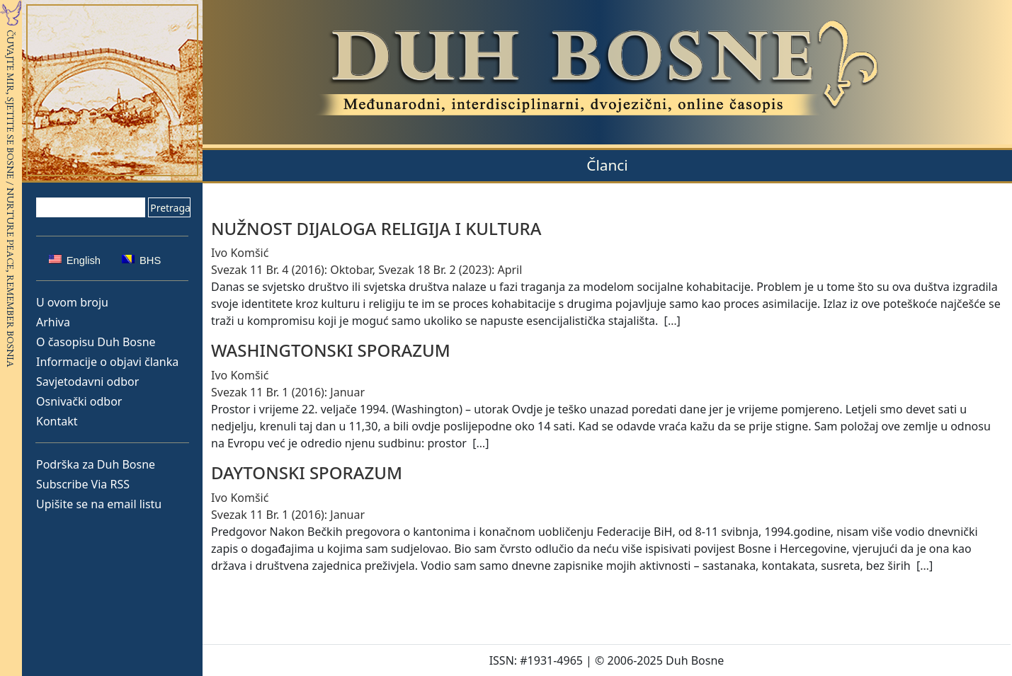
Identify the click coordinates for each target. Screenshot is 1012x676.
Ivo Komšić (239, 252)
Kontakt (57, 421)
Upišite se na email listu (98, 504)
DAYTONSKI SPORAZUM (306, 472)
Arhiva (53, 322)
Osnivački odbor (79, 401)
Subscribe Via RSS (83, 484)
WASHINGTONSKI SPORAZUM (330, 350)
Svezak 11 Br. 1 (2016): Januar (288, 392)
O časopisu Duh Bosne (96, 342)
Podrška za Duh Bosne (95, 464)
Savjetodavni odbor (87, 381)
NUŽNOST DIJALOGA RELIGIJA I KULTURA (376, 228)
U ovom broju (72, 302)
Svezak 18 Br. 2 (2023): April (450, 269)
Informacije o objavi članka (107, 361)
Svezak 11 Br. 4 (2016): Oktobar (292, 269)
